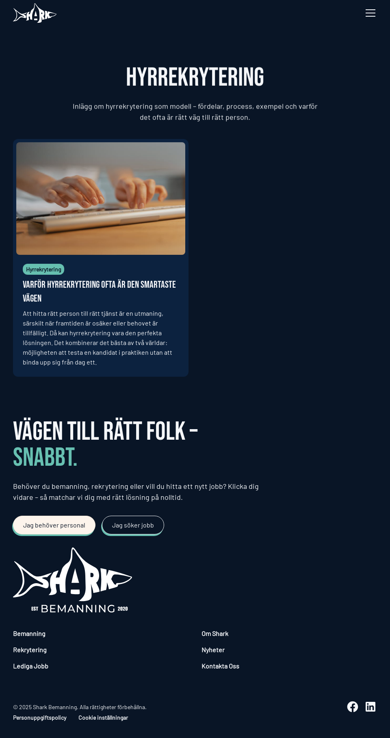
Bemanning (29, 633)
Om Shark (215, 633)
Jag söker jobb (133, 525)
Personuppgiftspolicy (39, 717)
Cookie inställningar (103, 717)
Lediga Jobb (30, 666)
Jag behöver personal (54, 525)
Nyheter (213, 649)
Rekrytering (30, 649)
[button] (369, 13)
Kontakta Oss (220, 666)
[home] (34, 13)
